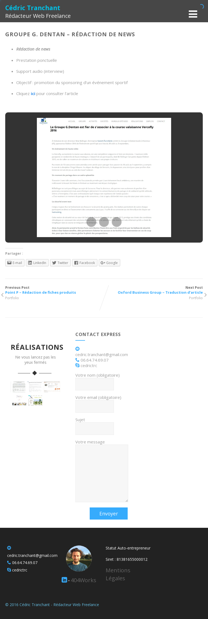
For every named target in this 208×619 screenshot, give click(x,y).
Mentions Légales (118, 574)
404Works (83, 580)
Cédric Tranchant (32, 7)
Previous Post (54, 290)
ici (33, 93)
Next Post (153, 290)
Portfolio (12, 298)
